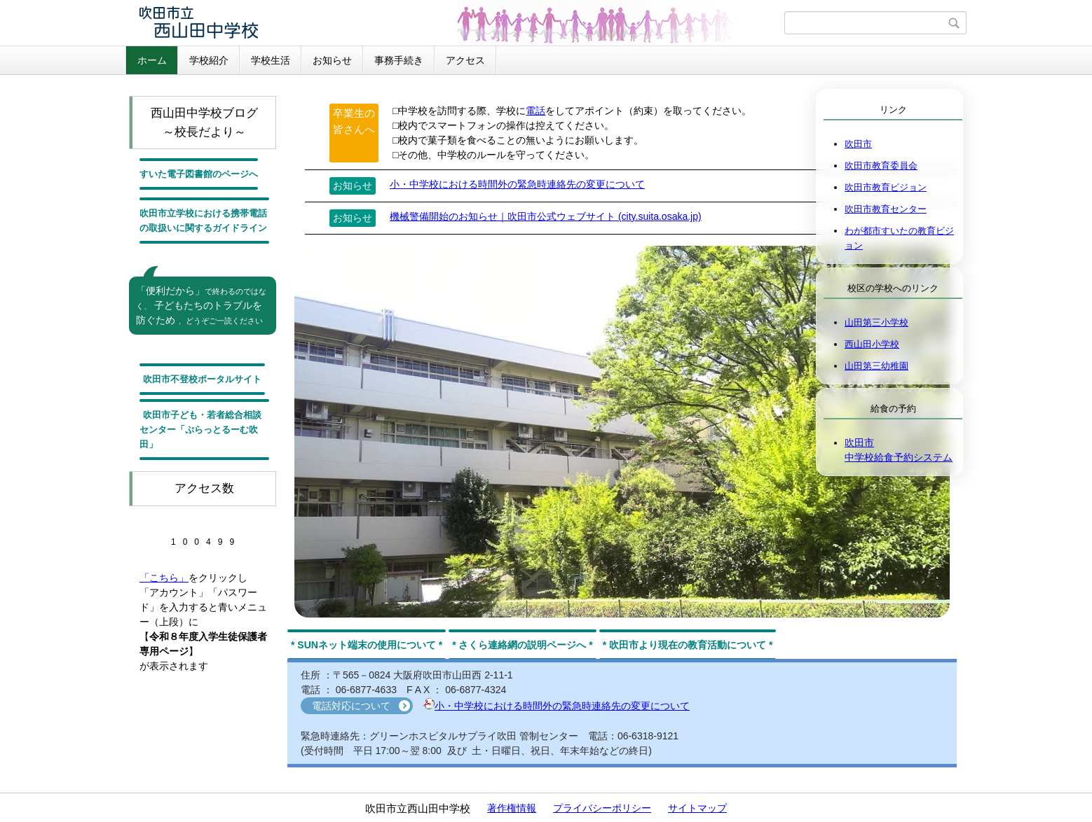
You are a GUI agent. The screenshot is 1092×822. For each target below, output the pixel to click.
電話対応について (351, 705)
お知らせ (332, 60)
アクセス (465, 60)
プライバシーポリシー (602, 808)
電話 (535, 110)
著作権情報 (511, 808)
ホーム (152, 60)
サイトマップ (697, 808)
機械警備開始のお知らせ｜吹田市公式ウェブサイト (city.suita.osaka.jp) (546, 216)
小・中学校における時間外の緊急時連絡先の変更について (517, 184)
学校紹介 (208, 60)
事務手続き (398, 60)
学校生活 (270, 60)
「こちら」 (164, 577)
